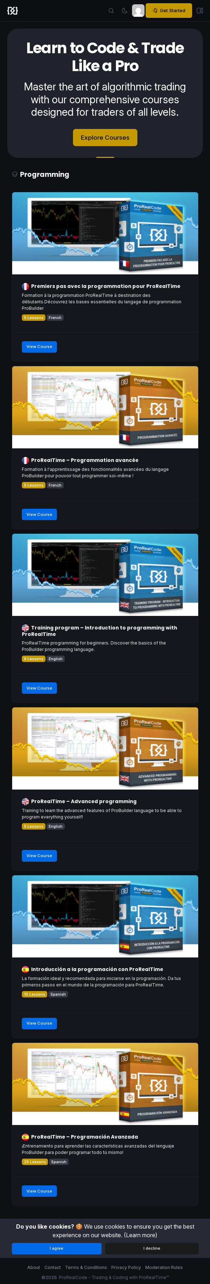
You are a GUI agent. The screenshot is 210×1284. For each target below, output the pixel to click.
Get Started (168, 11)
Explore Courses (105, 137)
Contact (52, 1267)
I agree (56, 1248)
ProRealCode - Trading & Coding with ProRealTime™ (114, 1277)
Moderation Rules (164, 1267)
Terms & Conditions (86, 1267)
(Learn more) (140, 1235)
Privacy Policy (126, 1267)
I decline (151, 1248)
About (33, 1267)
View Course (39, 346)
